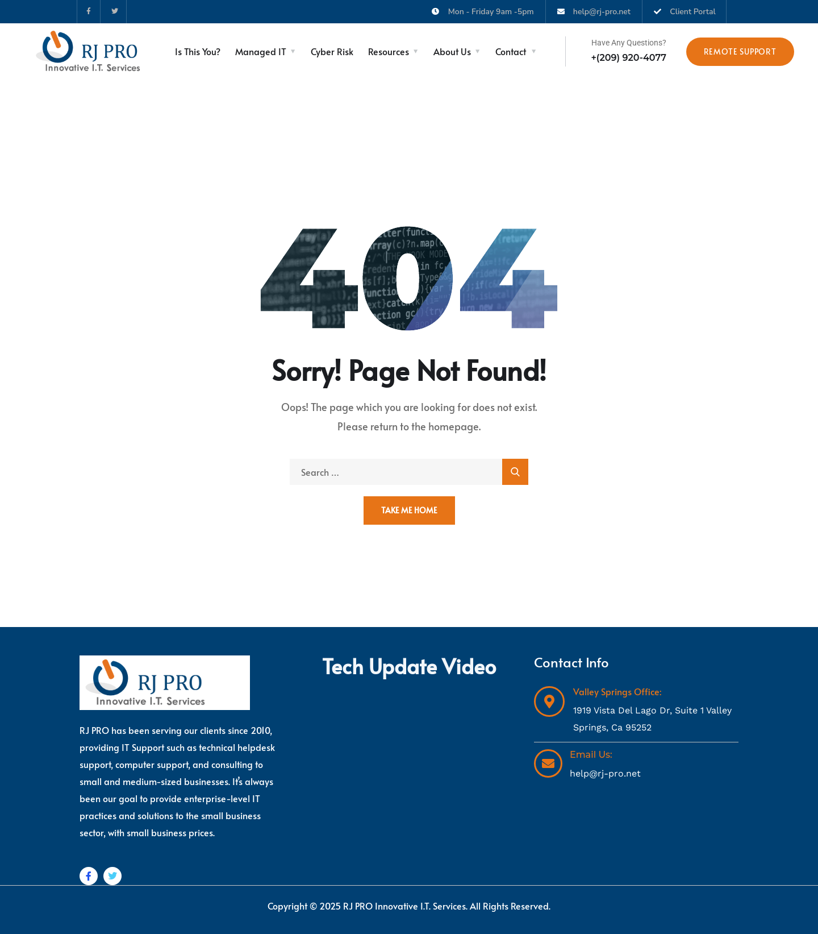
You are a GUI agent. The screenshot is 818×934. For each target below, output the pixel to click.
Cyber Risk (332, 51)
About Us (452, 51)
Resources (388, 51)
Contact (510, 51)
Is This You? (197, 51)
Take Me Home (409, 510)
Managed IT (260, 51)
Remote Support (740, 51)
